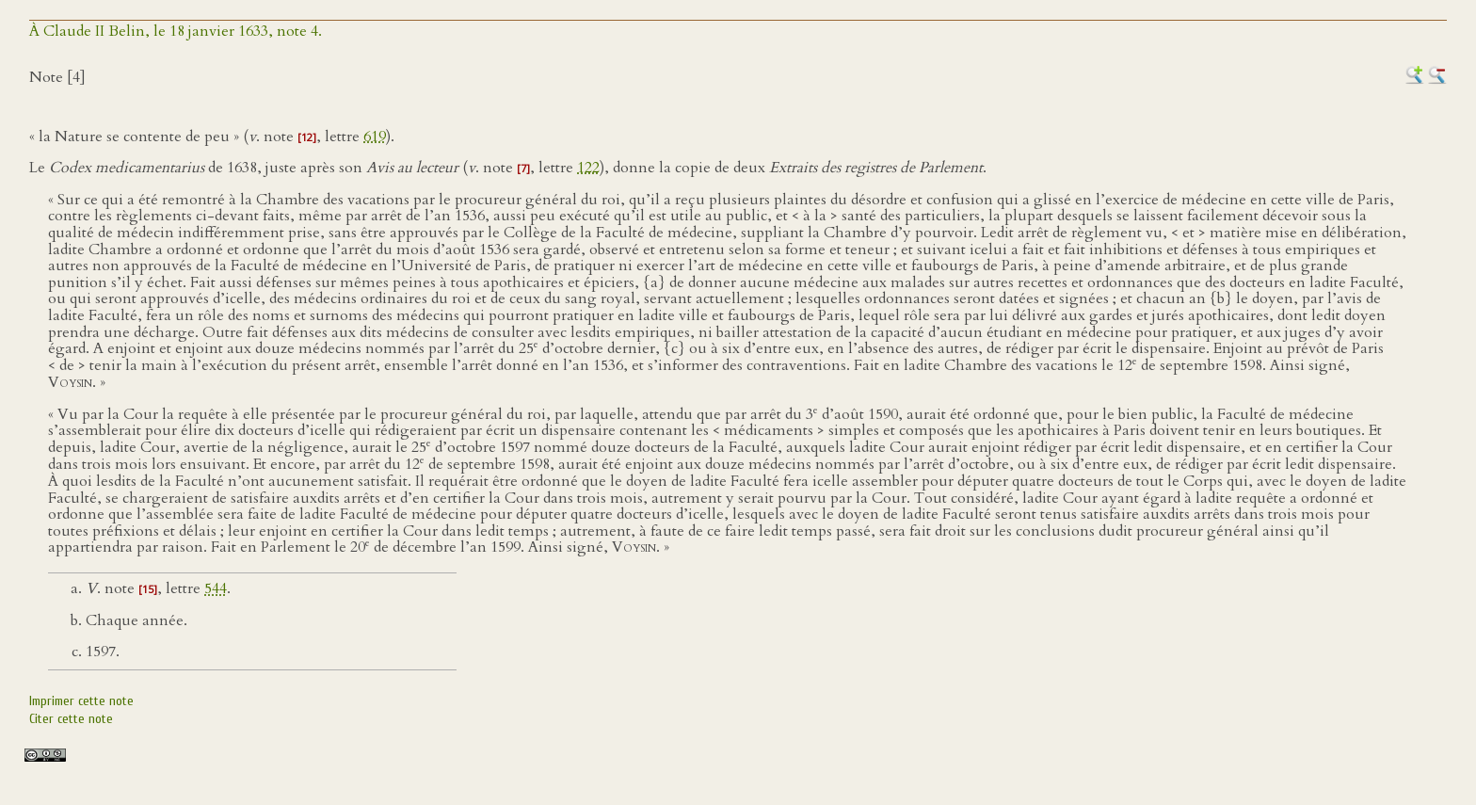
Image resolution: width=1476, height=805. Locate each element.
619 (374, 136)
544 (215, 588)
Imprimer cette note (81, 701)
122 (588, 167)
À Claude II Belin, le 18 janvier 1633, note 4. (175, 31)
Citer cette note (71, 719)
